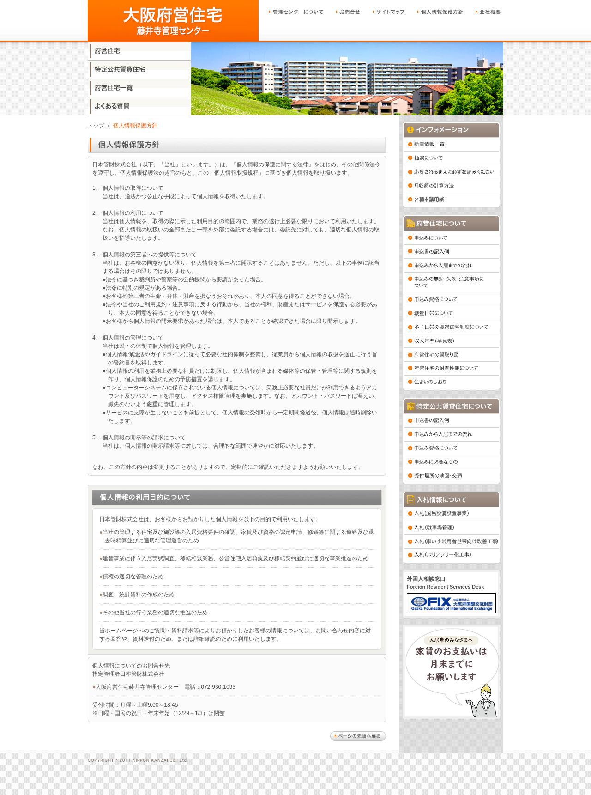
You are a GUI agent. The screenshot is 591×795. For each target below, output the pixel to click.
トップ (96, 125)
